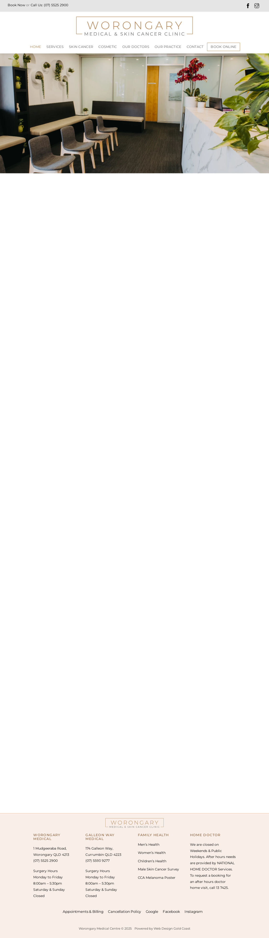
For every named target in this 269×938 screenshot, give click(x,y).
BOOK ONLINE (223, 47)
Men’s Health (148, 844)
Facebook (171, 911)
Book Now (16, 5)
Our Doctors (135, 47)
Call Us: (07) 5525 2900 (49, 5)
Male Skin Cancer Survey (158, 869)
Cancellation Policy (124, 911)
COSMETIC (107, 47)
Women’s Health (152, 853)
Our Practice (168, 47)
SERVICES (55, 47)
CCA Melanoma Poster (156, 877)
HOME (35, 47)
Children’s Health (152, 861)
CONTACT (195, 47)
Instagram (194, 911)
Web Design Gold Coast (172, 928)
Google (152, 911)
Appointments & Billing (83, 911)
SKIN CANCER (81, 47)
